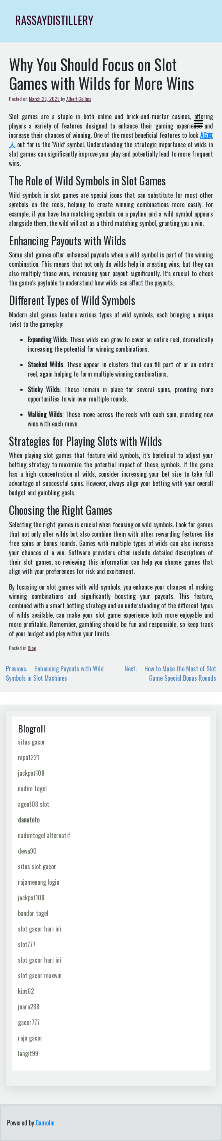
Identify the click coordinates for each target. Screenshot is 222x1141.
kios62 (26, 991)
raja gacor (30, 1037)
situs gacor (31, 742)
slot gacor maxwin (40, 975)
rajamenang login (38, 882)
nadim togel (32, 788)
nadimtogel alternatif (44, 835)
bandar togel (33, 913)
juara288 (28, 1006)
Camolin (45, 1122)
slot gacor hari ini (39, 928)
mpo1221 (28, 757)
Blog (32, 647)
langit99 (28, 1053)
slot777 (27, 944)
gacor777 (29, 1022)
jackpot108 (31, 773)
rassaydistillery (54, 20)
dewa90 (27, 851)
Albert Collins (78, 98)
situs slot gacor (37, 866)
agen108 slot (33, 804)
